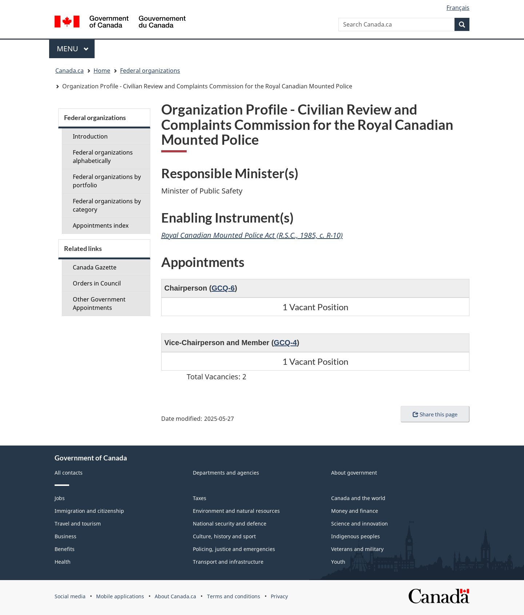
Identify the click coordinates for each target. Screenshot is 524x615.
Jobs (60, 498)
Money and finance (354, 510)
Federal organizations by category (107, 205)
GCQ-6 (223, 288)
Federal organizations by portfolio (107, 181)
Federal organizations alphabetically (103, 156)
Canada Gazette (94, 267)
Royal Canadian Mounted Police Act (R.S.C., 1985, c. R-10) (252, 235)
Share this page (435, 414)
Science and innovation (359, 523)
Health (63, 561)
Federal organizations (150, 71)
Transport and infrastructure (228, 561)
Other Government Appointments (99, 303)
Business (65, 536)
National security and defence (229, 523)
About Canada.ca (175, 596)
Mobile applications (120, 596)
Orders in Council (97, 283)
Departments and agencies (226, 472)
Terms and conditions (233, 596)
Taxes (199, 498)
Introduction (90, 136)
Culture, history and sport (224, 536)
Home (102, 71)
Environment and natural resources (236, 510)
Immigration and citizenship (89, 510)
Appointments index (100, 225)
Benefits (65, 549)
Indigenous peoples (355, 536)
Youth (338, 561)
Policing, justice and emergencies (234, 549)
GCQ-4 (285, 343)
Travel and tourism (78, 523)
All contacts (69, 472)
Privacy (279, 596)
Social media (70, 596)
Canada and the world (358, 498)
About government (354, 472)
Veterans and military (357, 549)
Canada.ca (69, 71)
